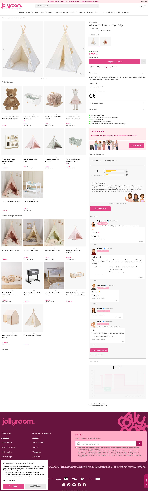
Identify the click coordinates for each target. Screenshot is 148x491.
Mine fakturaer (6, 443)
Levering (35, 438)
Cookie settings (6, 452)
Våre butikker (37, 452)
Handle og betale (38, 443)
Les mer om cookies (10, 479)
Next (83, 49)
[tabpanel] (22, 49)
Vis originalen (95, 236)
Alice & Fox (93, 22)
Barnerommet (5, 18)
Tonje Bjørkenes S (102, 221)
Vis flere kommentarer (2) (99, 350)
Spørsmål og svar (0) (110, 160)
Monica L (100, 308)
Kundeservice (144, 1)
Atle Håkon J (101, 285)
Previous (3, 49)
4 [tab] (47, 78)
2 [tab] (43, 78)
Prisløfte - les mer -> (97, 119)
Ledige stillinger (6, 457)
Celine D (99, 321)
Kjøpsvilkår (5, 438)
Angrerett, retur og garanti (41, 433)
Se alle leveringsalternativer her (98, 406)
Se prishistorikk (93, 57)
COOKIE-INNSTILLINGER (36, 484)
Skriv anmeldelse (100, 209)
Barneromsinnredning (16, 18)
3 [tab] (45, 78)
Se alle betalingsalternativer (97, 404)
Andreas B (100, 248)
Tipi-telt (25, 18)
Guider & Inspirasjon (8, 447)
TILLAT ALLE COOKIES (14, 484)
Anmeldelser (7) (96, 160)
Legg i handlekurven (115, 61)
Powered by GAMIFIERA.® (96, 355)
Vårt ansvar (36, 457)
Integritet (35, 447)
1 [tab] (41, 78)
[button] (140, 7)
